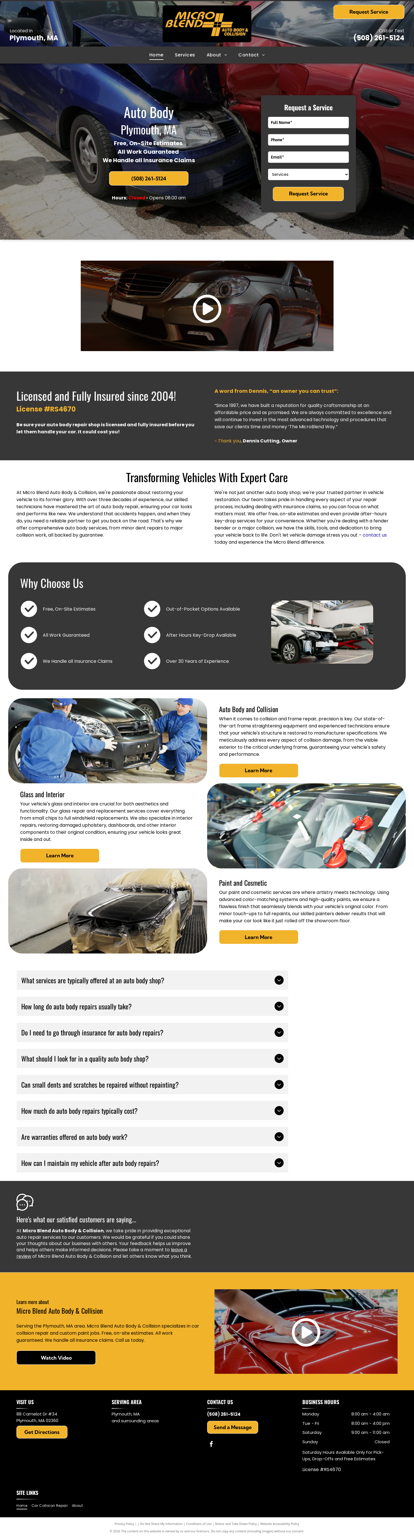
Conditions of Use (199, 1524)
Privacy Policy (124, 1524)
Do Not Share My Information (161, 1524)
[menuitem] (156, 55)
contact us (375, 535)
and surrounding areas (135, 1421)
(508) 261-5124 (378, 38)
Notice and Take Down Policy (236, 1524)
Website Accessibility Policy (279, 1524)
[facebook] (211, 1445)
